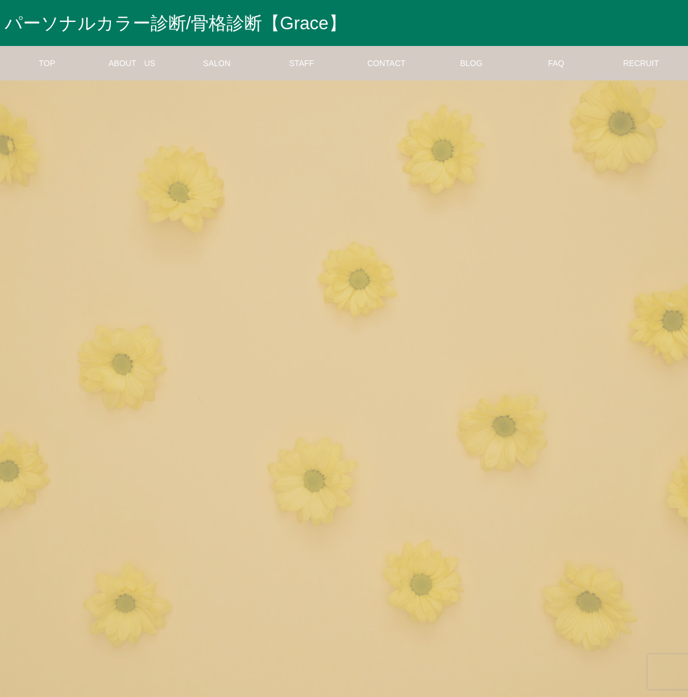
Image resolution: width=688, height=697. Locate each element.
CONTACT (386, 63)
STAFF (301, 63)
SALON (216, 63)
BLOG (471, 63)
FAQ (556, 63)
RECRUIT (641, 63)
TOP (47, 63)
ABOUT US (132, 63)
